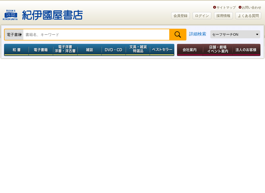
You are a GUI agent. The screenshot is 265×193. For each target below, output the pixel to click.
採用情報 (223, 16)
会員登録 (180, 16)
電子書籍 (40, 50)
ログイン (202, 16)
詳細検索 (197, 34)
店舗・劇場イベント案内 (218, 50)
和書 (15, 50)
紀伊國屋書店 (42, 13)
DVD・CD (114, 50)
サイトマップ (226, 7)
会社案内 (189, 50)
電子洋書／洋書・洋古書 (65, 50)
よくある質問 (248, 16)
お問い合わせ (251, 7)
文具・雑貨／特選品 (138, 50)
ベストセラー (162, 50)
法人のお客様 (247, 50)
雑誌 (89, 50)
